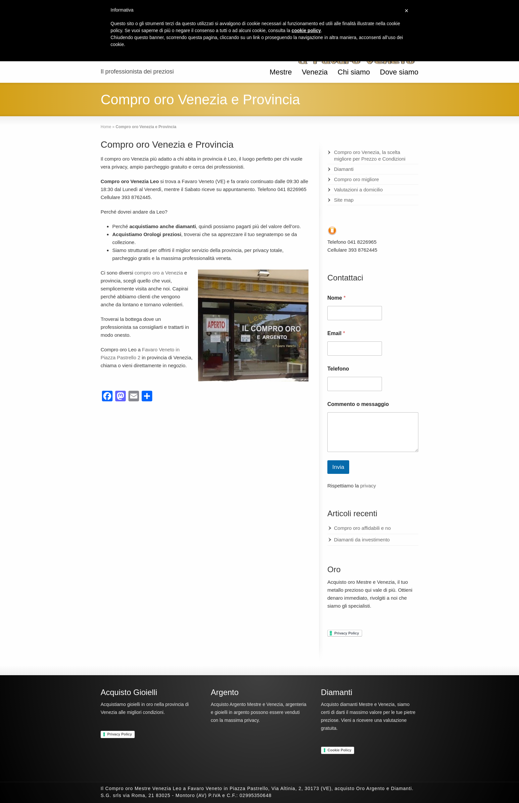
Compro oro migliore (356, 179)
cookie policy (306, 30)
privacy (368, 485)
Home (106, 127)
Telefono (338, 369)
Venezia (315, 72)
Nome (336, 298)
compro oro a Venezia (159, 273)
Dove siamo (399, 72)
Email (336, 333)
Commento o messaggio (358, 404)
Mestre (280, 72)
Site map (344, 200)
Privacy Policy (119, 734)
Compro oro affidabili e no (362, 528)
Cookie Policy (340, 750)
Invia (338, 467)
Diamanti (344, 169)
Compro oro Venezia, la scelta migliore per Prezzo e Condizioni (369, 155)
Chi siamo (354, 72)
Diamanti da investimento (362, 539)
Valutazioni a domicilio (358, 189)
